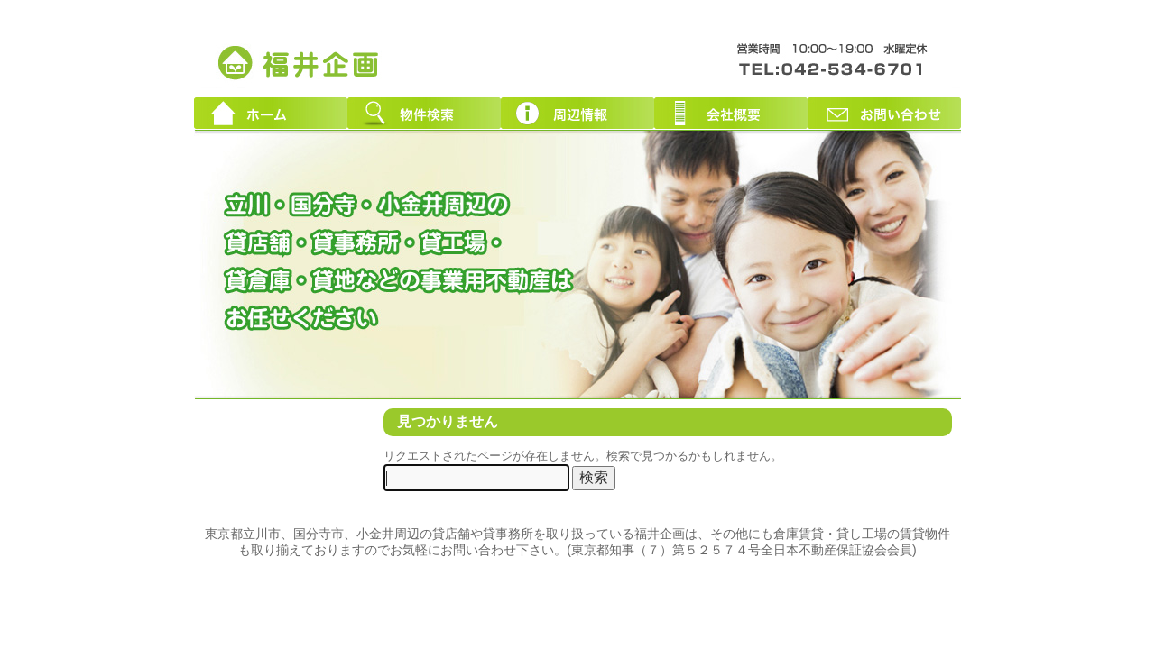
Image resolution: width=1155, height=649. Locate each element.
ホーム (270, 113)
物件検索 (424, 113)
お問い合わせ (884, 113)
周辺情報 (577, 113)
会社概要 (731, 113)
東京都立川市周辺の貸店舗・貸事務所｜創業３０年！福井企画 (299, 61)
